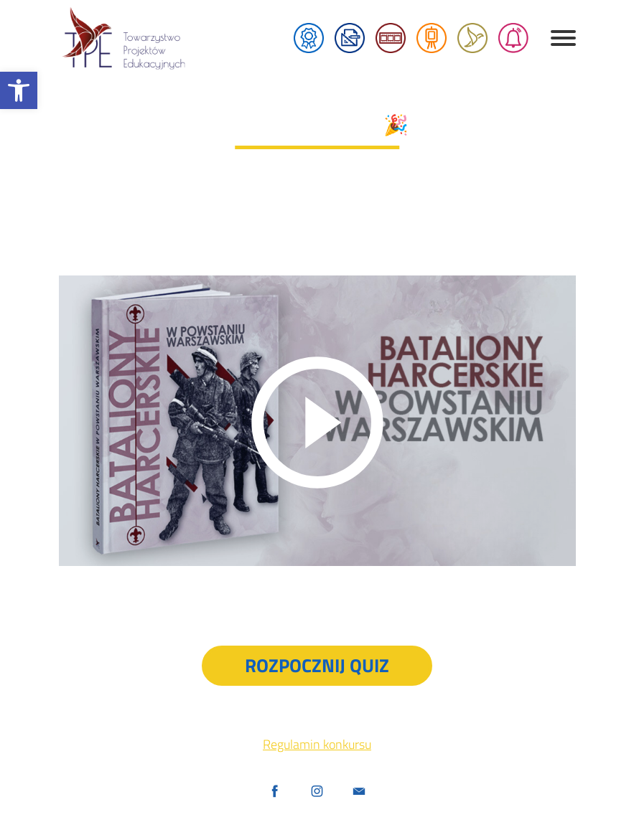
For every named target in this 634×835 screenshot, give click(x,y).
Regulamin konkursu (317, 744)
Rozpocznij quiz (317, 665)
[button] (18, 90)
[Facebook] (274, 793)
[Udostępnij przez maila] (359, 793)
